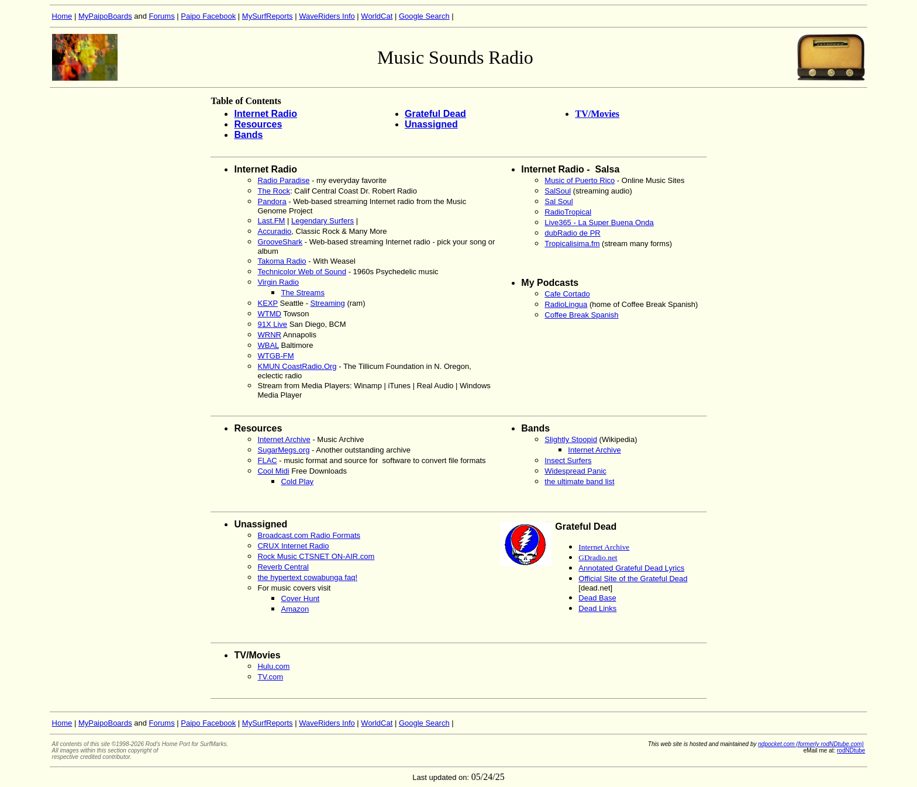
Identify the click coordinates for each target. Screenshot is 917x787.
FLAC (267, 460)
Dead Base (597, 597)
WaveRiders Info (327, 16)
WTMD (269, 313)
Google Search (424, 16)
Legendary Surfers (322, 220)
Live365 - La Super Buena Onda (598, 222)
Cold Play (297, 481)
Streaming (328, 303)
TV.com (270, 676)
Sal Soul (558, 201)
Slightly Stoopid (570, 439)
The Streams (302, 292)
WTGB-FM (275, 355)
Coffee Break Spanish (581, 314)
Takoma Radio (281, 261)
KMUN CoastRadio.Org (296, 366)
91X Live (272, 324)
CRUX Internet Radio (293, 545)
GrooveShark (279, 241)
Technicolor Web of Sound (301, 271)
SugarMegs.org (283, 450)
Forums (162, 16)
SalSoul (557, 191)
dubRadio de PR (572, 233)
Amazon (295, 609)
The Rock (273, 191)
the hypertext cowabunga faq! (307, 577)
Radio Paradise (283, 180)
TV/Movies (597, 114)
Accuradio (274, 231)
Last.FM (271, 220)
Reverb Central (282, 566)
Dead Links (597, 608)
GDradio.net (597, 557)
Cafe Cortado (567, 293)
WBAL (267, 345)
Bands (248, 135)
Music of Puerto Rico (579, 180)
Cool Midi (273, 471)
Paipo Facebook (208, 16)
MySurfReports (267, 16)
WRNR (269, 334)
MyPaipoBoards (105, 16)
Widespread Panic (575, 471)
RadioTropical (567, 212)
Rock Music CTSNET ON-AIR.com (315, 556)
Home (62, 16)
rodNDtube (851, 750)
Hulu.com (273, 666)
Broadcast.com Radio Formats (308, 535)
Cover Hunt (300, 598)
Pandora (271, 201)
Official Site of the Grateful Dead (632, 578)
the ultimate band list (579, 481)
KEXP (267, 303)
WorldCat (376, 16)
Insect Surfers (567, 460)
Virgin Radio (278, 282)
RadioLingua (565, 304)
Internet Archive (283, 439)
